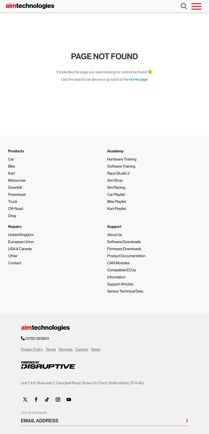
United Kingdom (21, 235)
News (95, 349)
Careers (81, 349)
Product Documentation (126, 256)
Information (116, 277)
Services (66, 349)
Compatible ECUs (121, 270)
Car (11, 159)
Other (13, 256)
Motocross (17, 180)
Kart (11, 173)
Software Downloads (124, 242)
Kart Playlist (116, 209)
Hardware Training (121, 159)
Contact (14, 263)
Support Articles (120, 284)
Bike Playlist (116, 202)
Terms (51, 349)
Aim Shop (115, 180)
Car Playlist (116, 195)
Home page (138, 79)
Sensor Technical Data (125, 291)
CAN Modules (118, 263)
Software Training (121, 166)
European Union (21, 242)
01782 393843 (37, 338)
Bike (11, 166)
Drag (12, 216)
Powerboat (17, 195)
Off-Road (15, 209)
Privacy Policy (32, 349)
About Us (114, 235)
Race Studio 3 (118, 173)
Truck (12, 202)
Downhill (15, 187)
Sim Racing (116, 187)
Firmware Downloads (124, 249)
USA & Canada (20, 249)
